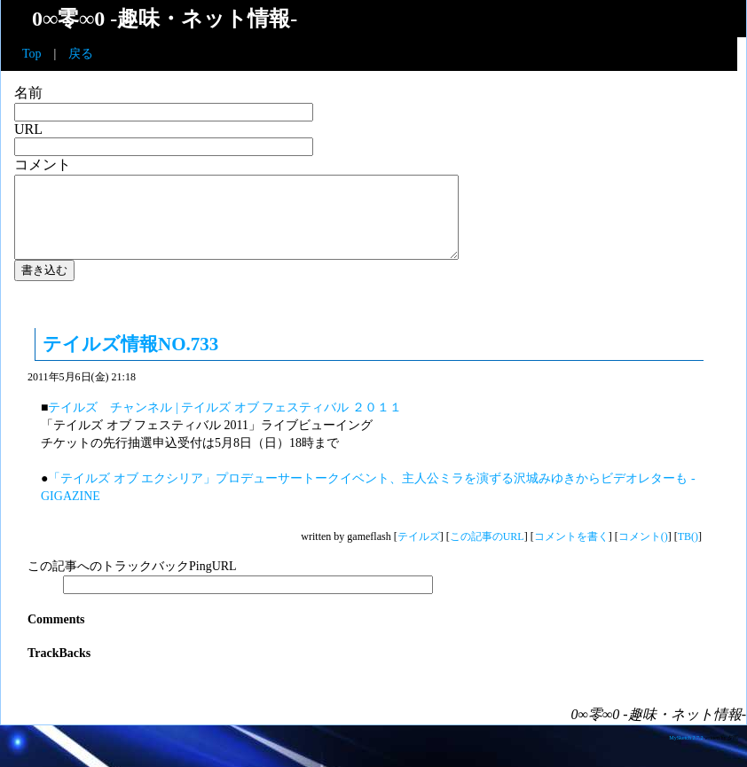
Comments (56, 635)
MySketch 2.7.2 (686, 753)
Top (32, 53)
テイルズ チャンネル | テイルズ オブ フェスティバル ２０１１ (224, 423)
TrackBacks (59, 669)
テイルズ (418, 552)
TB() (688, 552)
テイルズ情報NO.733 (130, 360)
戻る (80, 53)
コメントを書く (571, 552)
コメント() (643, 552)
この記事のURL (487, 552)
